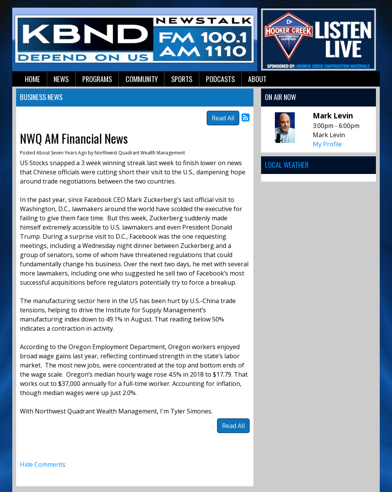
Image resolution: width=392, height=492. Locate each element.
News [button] (61, 79)
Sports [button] (181, 79)
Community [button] (142, 79)
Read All (223, 118)
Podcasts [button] (220, 79)
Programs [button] (97, 79)
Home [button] (32, 79)
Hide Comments (42, 464)
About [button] (257, 79)
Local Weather (287, 164)
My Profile (327, 144)
